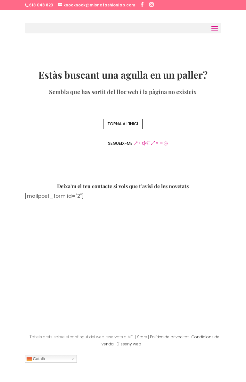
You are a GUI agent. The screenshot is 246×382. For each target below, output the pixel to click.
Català (36, 358)
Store (142, 337)
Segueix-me (120, 143)
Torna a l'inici (123, 124)
